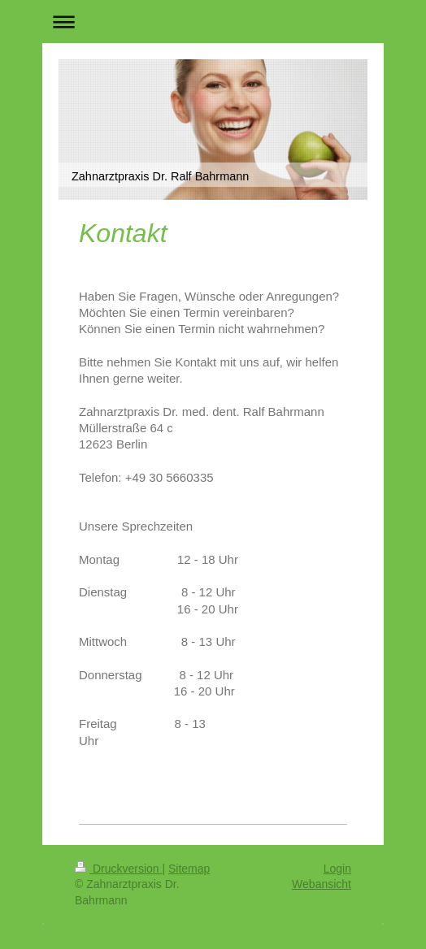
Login (337, 868)
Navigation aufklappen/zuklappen (213, 21)
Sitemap (189, 868)
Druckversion (118, 868)
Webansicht (321, 884)
